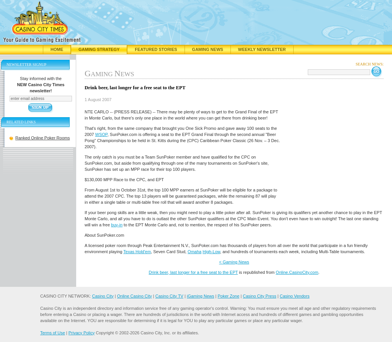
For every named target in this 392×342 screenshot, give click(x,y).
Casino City (102, 296)
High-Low (211, 251)
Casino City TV (169, 296)
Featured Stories (156, 49)
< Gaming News (234, 262)
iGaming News (200, 296)
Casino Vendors (295, 296)
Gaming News (207, 49)
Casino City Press (259, 296)
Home (57, 49)
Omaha (194, 251)
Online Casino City (134, 296)
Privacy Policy (82, 333)
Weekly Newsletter (262, 49)
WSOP (101, 134)
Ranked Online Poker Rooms (42, 138)
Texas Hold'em (137, 251)
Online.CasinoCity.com (297, 272)
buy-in (116, 225)
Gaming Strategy (98, 49)
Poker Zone (228, 296)
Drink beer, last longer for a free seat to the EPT (193, 272)
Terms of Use (52, 333)
